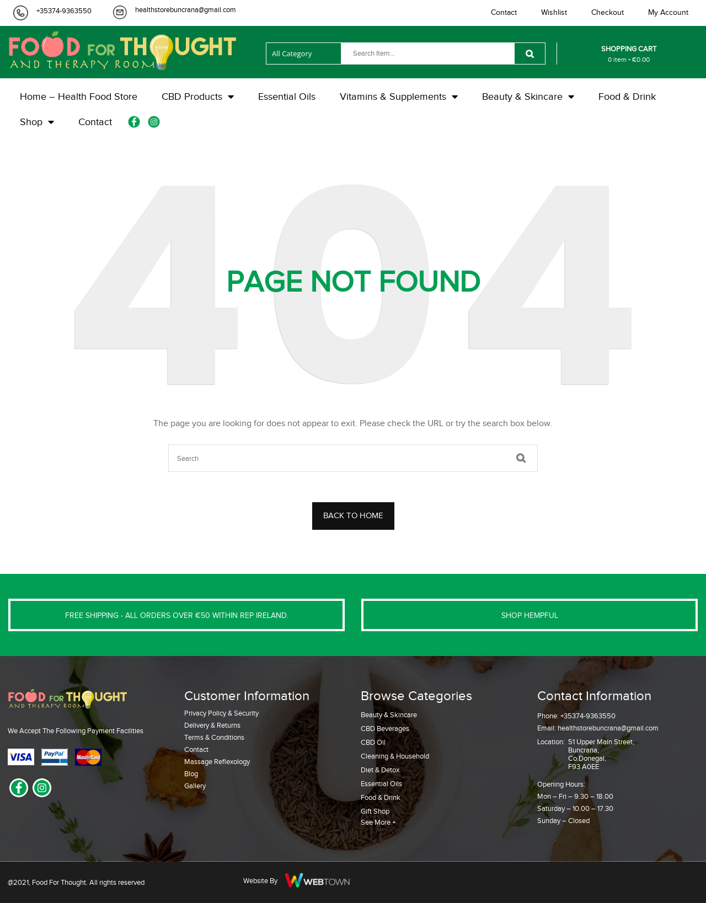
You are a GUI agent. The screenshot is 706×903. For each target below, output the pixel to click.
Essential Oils (381, 784)
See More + (378, 822)
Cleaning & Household (395, 756)
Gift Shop (375, 811)
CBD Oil (373, 742)
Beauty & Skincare (389, 715)
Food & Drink (380, 797)
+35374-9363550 (64, 11)
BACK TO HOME (353, 515)
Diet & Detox (380, 770)
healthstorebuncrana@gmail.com (185, 10)
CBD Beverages (385, 728)
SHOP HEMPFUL (529, 615)
